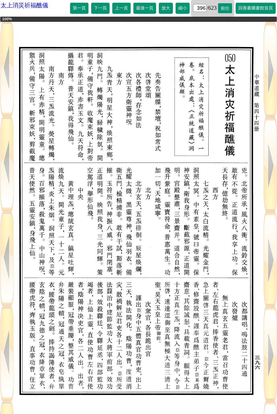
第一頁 (79, 8)
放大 (165, 8)
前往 (225, 8)
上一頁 (121, 8)
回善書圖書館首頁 (255, 8)
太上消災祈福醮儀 (24, 5)
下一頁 (100, 8)
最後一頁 (144, 8)
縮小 (182, 8)
